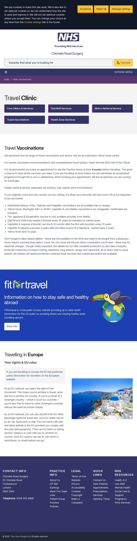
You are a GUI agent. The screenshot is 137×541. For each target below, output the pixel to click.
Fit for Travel (123, 162)
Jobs (52, 495)
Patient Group (57, 498)
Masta (86, 216)
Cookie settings (32, 22)
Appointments (100, 487)
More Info (12, 326)
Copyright (76, 495)
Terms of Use (78, 476)
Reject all (101, 9)
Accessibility (78, 487)
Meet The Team (58, 491)
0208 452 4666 (25, 498)
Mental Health (122, 487)
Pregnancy (121, 498)
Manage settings (121, 9)
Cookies (76, 491)
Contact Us (99, 480)
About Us (55, 480)
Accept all (85, 9)
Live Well (120, 483)
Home (6, 80)
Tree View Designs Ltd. (20, 536)
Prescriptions (100, 491)
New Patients (100, 483)
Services (98, 495)
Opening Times (101, 498)
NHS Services (122, 502)
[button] (24, 109)
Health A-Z (121, 480)
